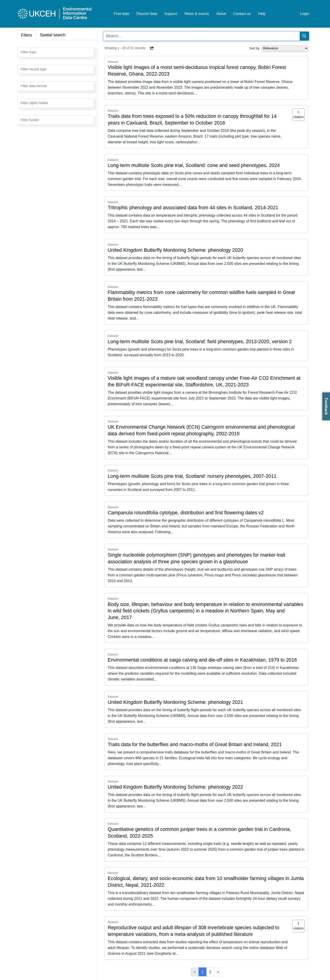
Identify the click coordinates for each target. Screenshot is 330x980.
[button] (152, 48)
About (221, 14)
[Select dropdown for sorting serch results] (284, 48)
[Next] (218, 972)
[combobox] (56, 52)
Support (170, 14)
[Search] (304, 36)
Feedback (326, 406)
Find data (121, 14)
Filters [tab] (26, 35)
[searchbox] (22, 52)
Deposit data (146, 14)
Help (262, 14)
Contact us (242, 14)
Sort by (254, 48)
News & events (196, 14)
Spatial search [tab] (53, 35)
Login (304, 14)
